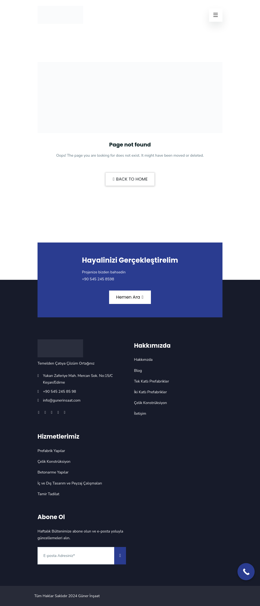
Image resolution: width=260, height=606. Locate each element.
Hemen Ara (130, 297)
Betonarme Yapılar (53, 472)
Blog (138, 370)
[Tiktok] (65, 412)
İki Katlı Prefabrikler (150, 392)
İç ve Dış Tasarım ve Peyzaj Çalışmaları (70, 483)
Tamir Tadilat (48, 494)
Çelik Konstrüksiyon (150, 402)
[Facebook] (39, 412)
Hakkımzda (143, 359)
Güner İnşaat (89, 595)
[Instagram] (51, 412)
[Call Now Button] (246, 571)
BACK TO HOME (130, 179)
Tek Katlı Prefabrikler (151, 381)
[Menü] (215, 15)
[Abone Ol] (82, 555)
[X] (45, 412)
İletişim (140, 413)
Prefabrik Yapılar (51, 450)
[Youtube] (58, 412)
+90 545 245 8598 (98, 279)
